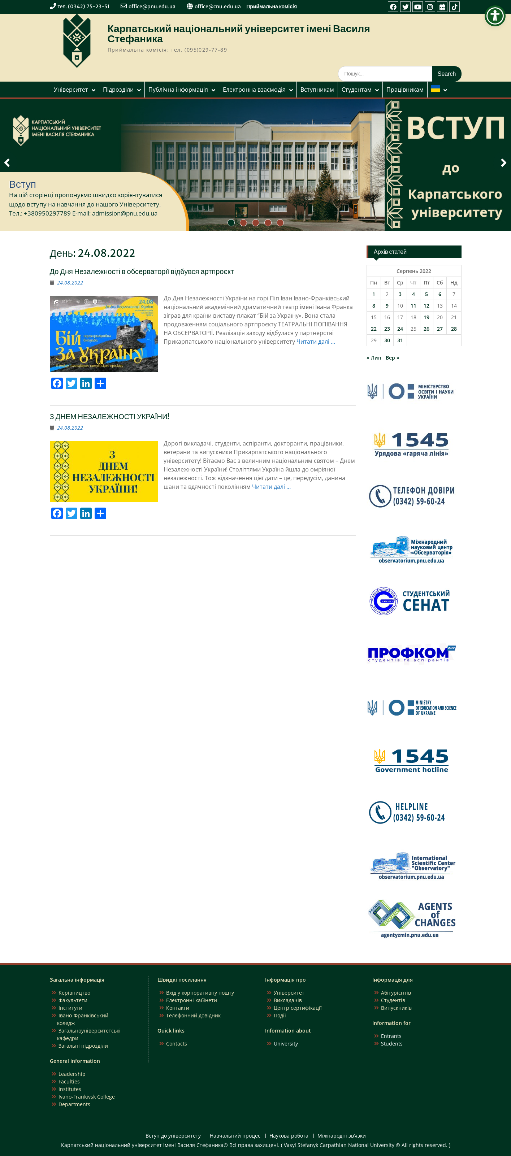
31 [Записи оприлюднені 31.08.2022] (400, 340)
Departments (74, 1104)
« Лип (374, 357)
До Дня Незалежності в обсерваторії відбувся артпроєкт (142, 271)
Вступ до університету (173, 1136)
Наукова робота (288, 1136)
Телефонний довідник (193, 1015)
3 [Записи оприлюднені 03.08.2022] (400, 294)
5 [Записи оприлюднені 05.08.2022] (426, 294)
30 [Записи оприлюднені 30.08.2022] (387, 340)
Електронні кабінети (191, 1000)
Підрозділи (118, 90)
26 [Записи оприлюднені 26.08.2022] (426, 328)
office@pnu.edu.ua (152, 6)
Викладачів (288, 1000)
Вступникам (317, 90)
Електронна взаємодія (254, 90)
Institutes (70, 1089)
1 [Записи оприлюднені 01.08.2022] (373, 294)
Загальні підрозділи (83, 1045)
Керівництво (74, 992)
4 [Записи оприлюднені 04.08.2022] (413, 294)
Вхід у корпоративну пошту (200, 992)
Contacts (176, 1043)
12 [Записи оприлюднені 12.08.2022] (426, 305)
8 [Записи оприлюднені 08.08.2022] (373, 305)
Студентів (393, 1000)
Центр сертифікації (298, 1007)
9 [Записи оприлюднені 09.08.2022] (387, 305)
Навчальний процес (235, 1136)
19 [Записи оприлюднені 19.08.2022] (426, 317)
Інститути (70, 1007)
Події (280, 1015)
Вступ (22, 184)
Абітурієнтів (396, 992)
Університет (71, 90)
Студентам (357, 90)
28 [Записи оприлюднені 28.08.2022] (454, 328)
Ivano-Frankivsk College (87, 1096)
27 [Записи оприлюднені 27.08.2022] (440, 328)
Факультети (73, 1000)
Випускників (396, 1007)
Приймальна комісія (271, 6)
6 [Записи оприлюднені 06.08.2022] (439, 294)
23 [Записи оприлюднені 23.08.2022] (387, 328)
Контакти (177, 1007)
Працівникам (405, 90)
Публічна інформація (178, 90)
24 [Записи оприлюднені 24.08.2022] (400, 328)
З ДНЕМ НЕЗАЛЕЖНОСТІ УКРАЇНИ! (110, 416)
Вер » (392, 357)
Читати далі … (315, 342)
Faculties (69, 1081)
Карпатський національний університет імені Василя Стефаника (239, 33)
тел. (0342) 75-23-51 (84, 6)
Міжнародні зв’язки (341, 1136)
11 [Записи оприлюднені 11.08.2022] (413, 305)
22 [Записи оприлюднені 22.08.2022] (374, 328)
